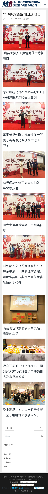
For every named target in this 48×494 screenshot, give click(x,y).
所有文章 (7, 454)
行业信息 (7, 462)
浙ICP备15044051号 (28, 482)
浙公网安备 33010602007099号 (23, 485)
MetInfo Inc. (39, 488)
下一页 (38, 428)
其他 (5, 466)
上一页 (9, 428)
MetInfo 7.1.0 (17, 488)
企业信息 (7, 458)
